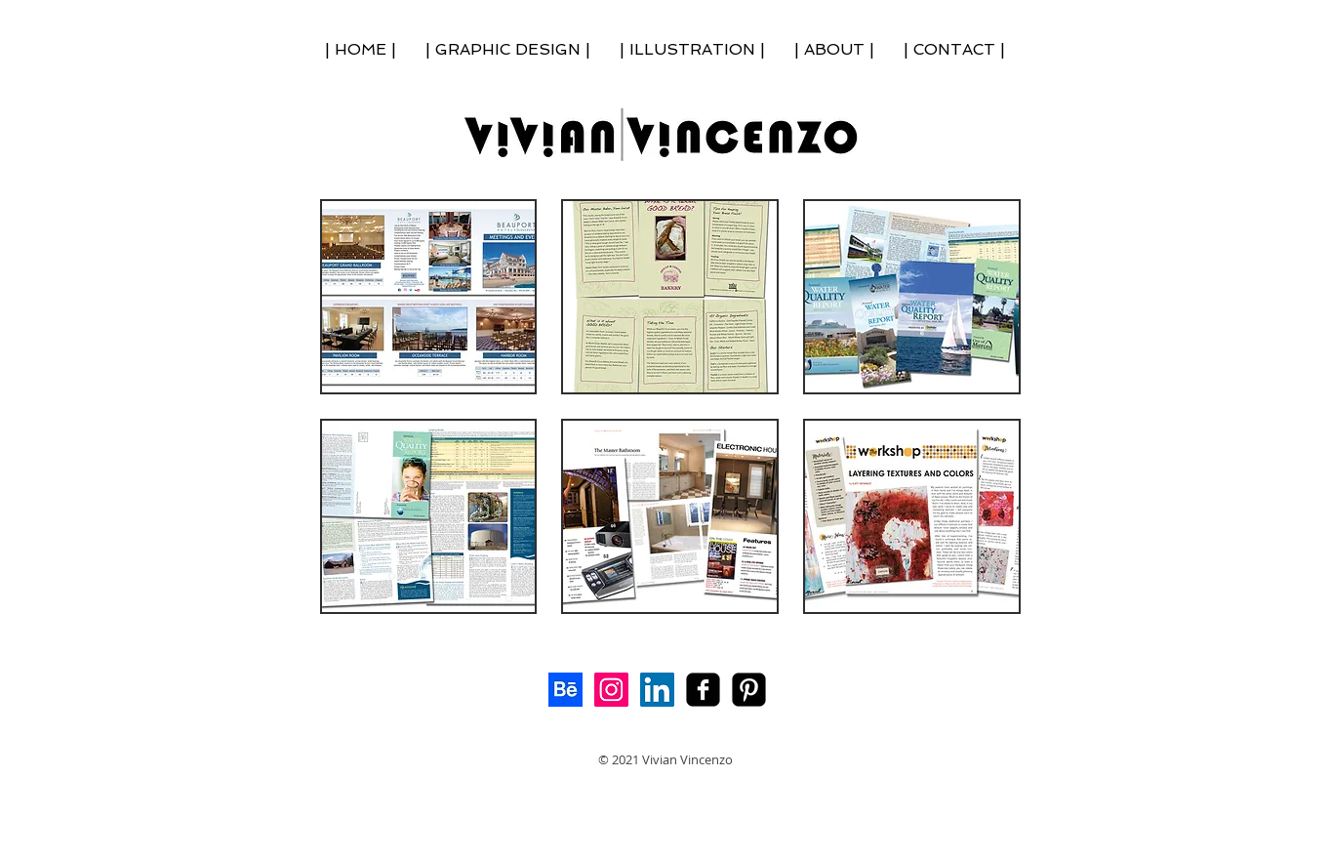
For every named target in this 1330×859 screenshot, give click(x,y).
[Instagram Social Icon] (611, 690)
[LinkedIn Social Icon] (657, 690)
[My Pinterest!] (749, 690)
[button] (429, 296)
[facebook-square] (703, 690)
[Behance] (565, 690)
